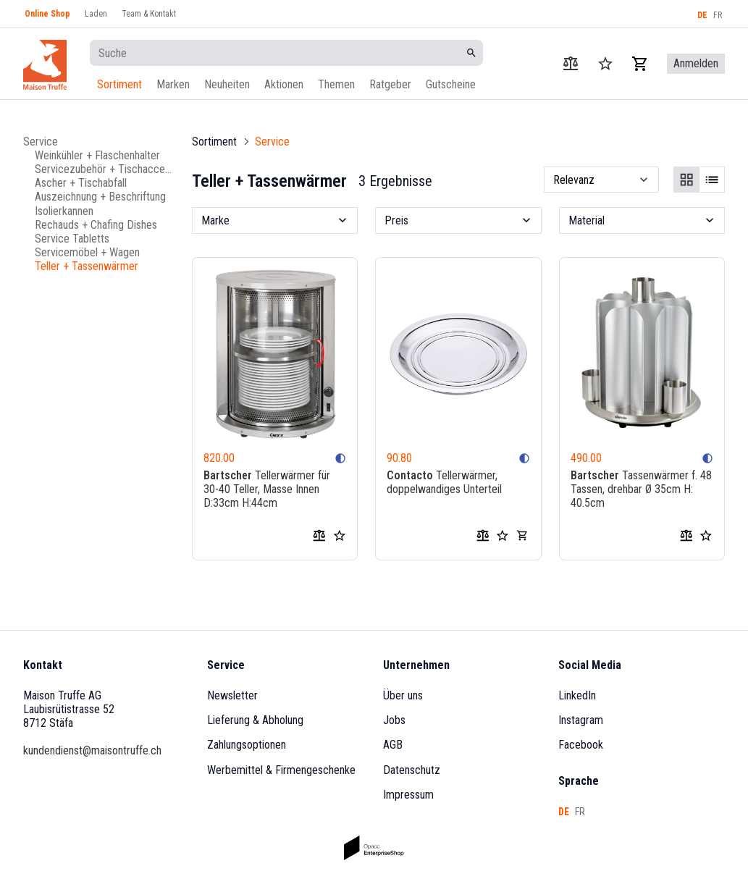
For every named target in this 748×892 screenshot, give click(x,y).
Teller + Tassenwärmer (86, 266)
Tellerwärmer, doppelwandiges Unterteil (444, 482)
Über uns (403, 695)
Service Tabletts (72, 238)
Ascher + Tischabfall (81, 183)
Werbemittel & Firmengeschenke (281, 770)
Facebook (580, 745)
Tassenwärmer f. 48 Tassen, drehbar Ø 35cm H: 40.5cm (641, 489)
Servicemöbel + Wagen (87, 252)
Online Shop (47, 14)
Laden (96, 14)
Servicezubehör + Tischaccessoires (105, 169)
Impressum (408, 794)
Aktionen (283, 84)
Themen (336, 84)
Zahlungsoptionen (246, 745)
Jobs (394, 720)
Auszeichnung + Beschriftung (100, 196)
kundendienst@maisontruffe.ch (92, 750)
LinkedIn (577, 695)
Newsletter (232, 695)
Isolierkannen (64, 211)
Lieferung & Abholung (255, 720)
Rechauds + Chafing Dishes (96, 225)
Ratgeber (390, 84)
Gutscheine (451, 84)
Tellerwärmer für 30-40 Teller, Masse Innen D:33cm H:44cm (266, 489)
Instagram (580, 720)
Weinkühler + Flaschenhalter (97, 155)
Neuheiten (227, 84)
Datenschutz (411, 770)
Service (40, 141)
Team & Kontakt (149, 14)
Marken (173, 84)
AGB (393, 745)
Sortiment (119, 84)
